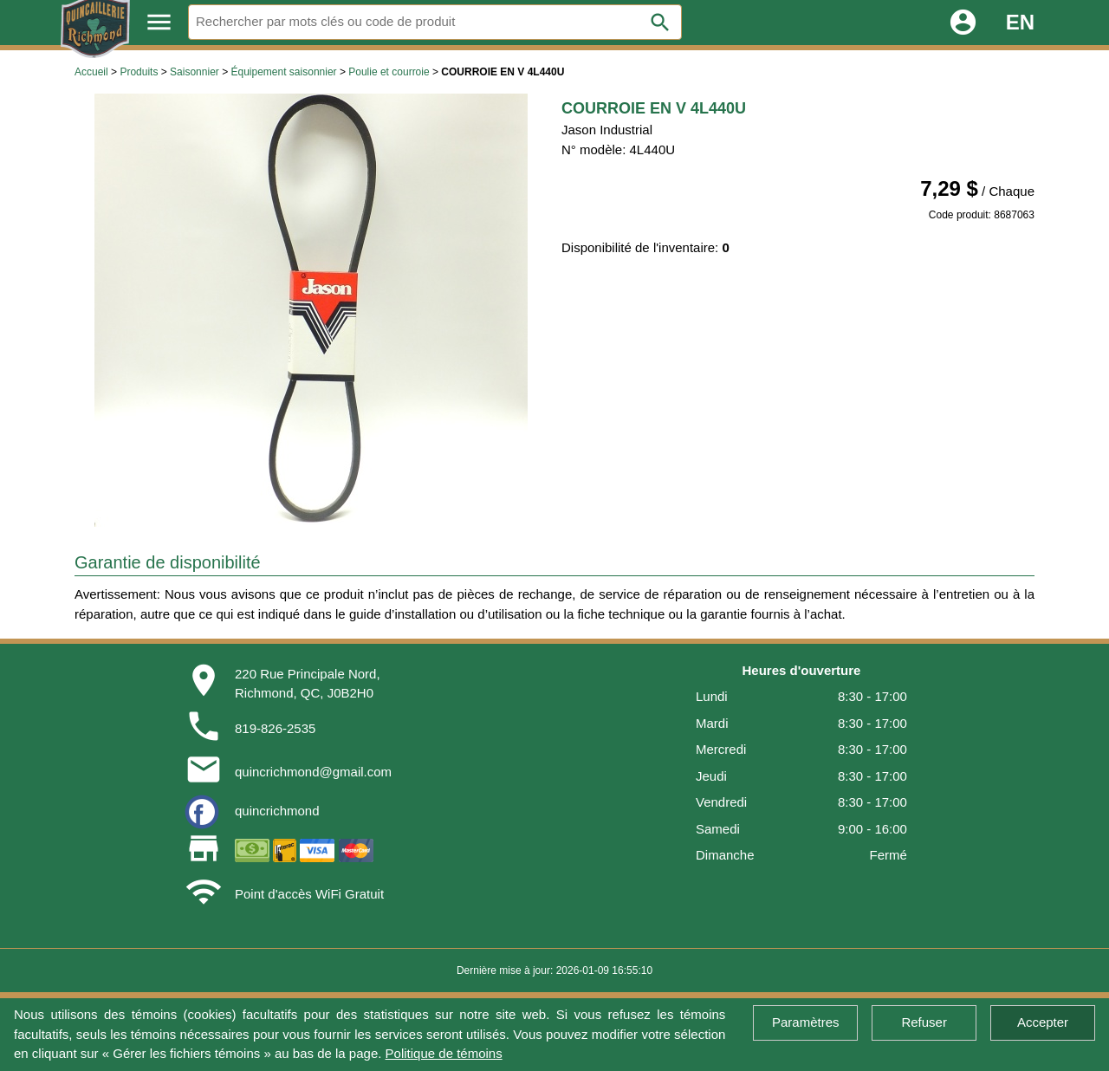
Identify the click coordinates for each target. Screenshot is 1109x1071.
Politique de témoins (444, 1053)
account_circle (963, 22)
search (660, 22)
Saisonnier (194, 72)
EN (1020, 22)
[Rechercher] (435, 22)
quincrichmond (277, 810)
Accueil (91, 72)
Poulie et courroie (388, 72)
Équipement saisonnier (283, 72)
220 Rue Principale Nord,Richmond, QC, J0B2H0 (307, 683)
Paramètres (806, 1022)
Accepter (1042, 1022)
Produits (139, 72)
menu (159, 22)
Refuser (924, 1022)
